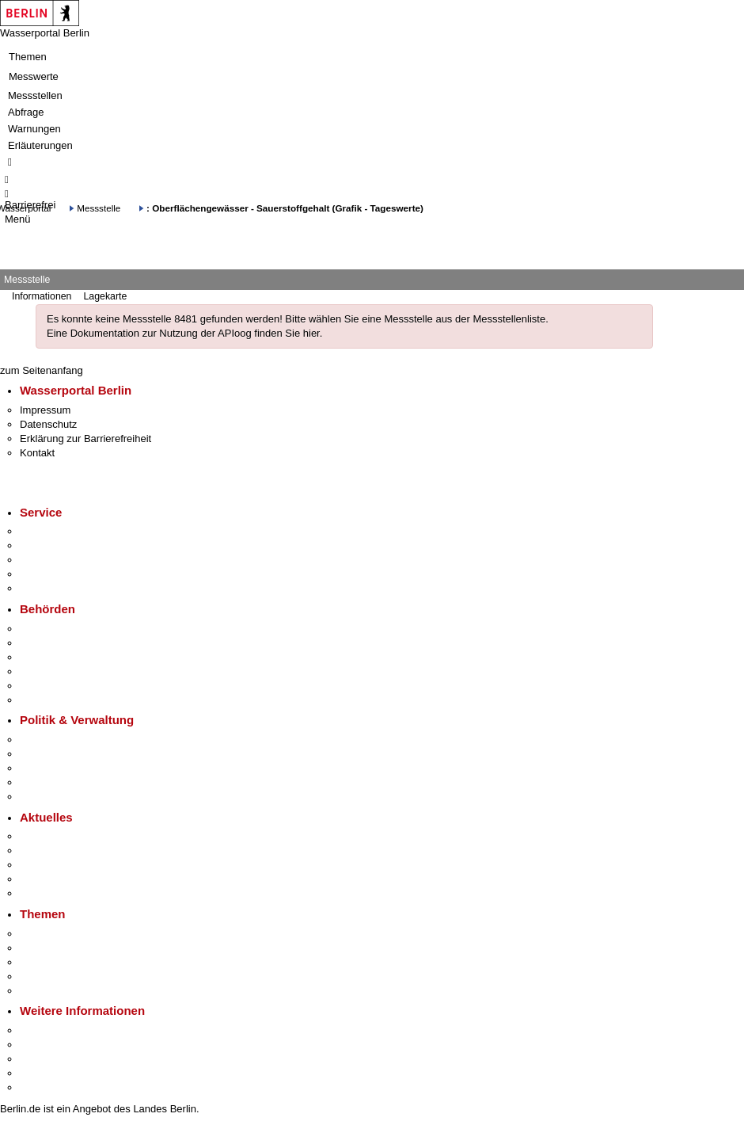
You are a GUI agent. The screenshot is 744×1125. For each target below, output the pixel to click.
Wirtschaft (43, 1059)
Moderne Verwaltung (67, 962)
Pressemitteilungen (64, 836)
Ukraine (37, 879)
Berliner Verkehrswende (74, 948)
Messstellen (35, 95)
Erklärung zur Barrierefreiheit (85, 438)
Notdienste (44, 574)
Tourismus (43, 1045)
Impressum (45, 410)
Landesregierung (58, 740)
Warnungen (34, 129)
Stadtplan (41, 1087)
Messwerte (34, 76)
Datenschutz (48, 424)
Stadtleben (44, 1073)
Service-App (48, 531)
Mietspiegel (46, 976)
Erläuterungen (40, 145)
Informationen (41, 296)
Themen (28, 57)
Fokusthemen (51, 934)
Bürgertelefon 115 (60, 560)
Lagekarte (105, 296)
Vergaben (42, 797)
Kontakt (37, 453)
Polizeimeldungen (60, 850)
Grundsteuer (48, 991)
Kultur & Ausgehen (62, 1030)
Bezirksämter (50, 657)
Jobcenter (42, 686)
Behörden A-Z (51, 629)
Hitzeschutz (46, 893)
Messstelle (98, 208)
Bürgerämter (48, 671)
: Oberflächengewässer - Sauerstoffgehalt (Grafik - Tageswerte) (284, 208)
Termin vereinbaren (64, 545)
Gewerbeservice (57, 588)
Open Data (45, 782)
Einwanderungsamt (64, 700)
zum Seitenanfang (41, 370)
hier (311, 333)
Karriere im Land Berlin (72, 754)
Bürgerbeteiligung (60, 768)
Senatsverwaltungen (66, 643)
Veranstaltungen (57, 865)
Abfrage (26, 112)
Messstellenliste (509, 319)
